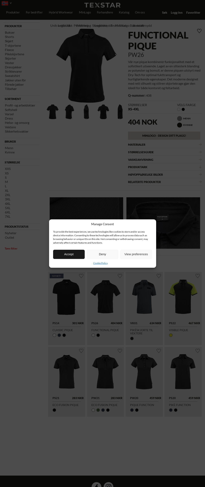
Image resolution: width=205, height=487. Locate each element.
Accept (68, 254)
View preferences (136, 254)
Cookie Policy (100, 263)
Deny (102, 254)
